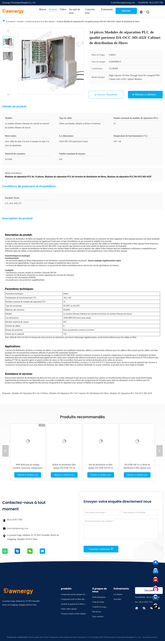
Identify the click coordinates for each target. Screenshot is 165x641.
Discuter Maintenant (126, 11)
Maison (42, 9)
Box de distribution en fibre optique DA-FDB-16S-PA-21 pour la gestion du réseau (100, 467)
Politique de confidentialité (17, 637)
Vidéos (63, 9)
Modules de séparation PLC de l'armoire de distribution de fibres (79, 393)
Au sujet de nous (74, 11)
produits (20, 22)
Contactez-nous (90, 11)
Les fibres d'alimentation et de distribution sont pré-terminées (48, 261)
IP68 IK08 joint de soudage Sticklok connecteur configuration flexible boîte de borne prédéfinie (27, 467)
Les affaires (118, 594)
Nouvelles (117, 599)
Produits (53, 9)
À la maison (10, 22)
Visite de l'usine (98, 602)
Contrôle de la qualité (100, 607)
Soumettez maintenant (101, 548)
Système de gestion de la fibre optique (40, 22)
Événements (107, 9)
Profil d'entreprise (99, 597)
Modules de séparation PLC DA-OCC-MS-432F (131, 393)
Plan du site (96, 612)
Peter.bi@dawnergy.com (17, 528)
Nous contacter (97, 617)
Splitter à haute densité (32, 263)
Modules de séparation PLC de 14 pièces (30, 393)
